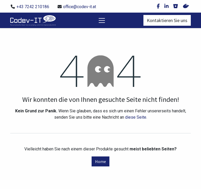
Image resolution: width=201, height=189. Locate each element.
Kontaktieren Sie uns (167, 20)
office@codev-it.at (79, 6)
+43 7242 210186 (32, 6)
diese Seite (135, 117)
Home (100, 161)
